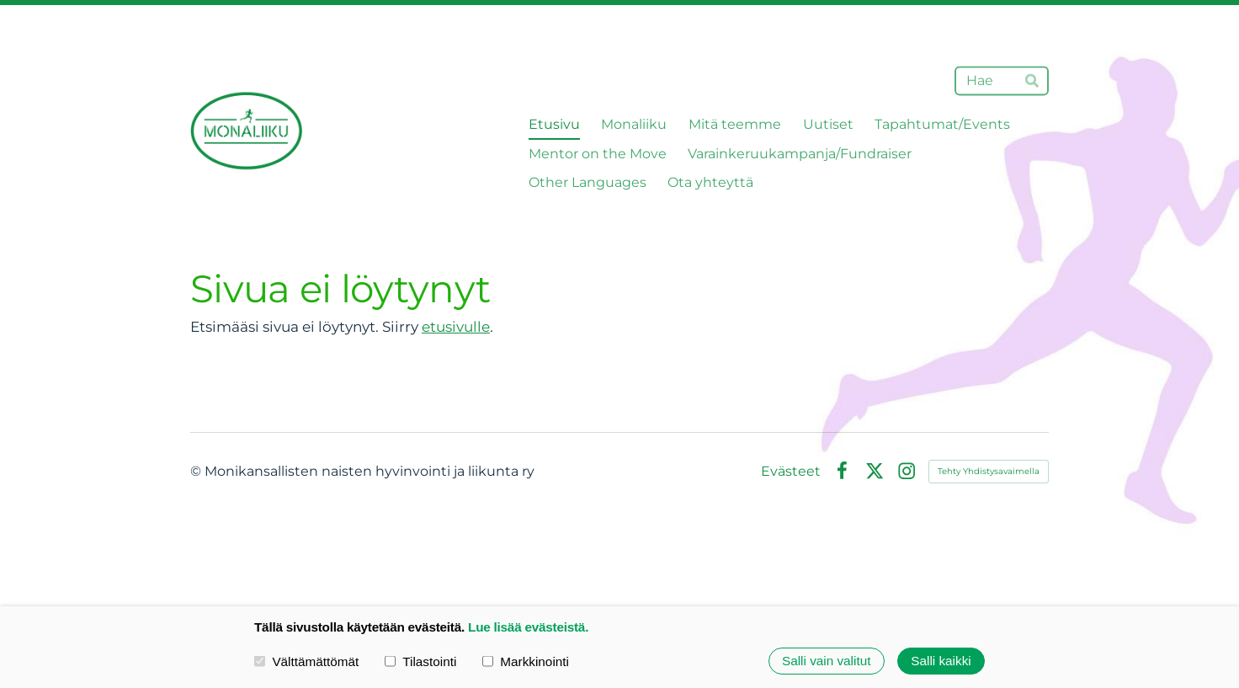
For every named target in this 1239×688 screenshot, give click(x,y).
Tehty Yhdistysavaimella (989, 471)
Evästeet (791, 471)
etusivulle (456, 326)
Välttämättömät (306, 660)
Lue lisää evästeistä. (528, 627)
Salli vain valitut (826, 660)
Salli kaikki (940, 660)
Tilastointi (420, 660)
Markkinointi (525, 660)
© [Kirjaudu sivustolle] (197, 471)
